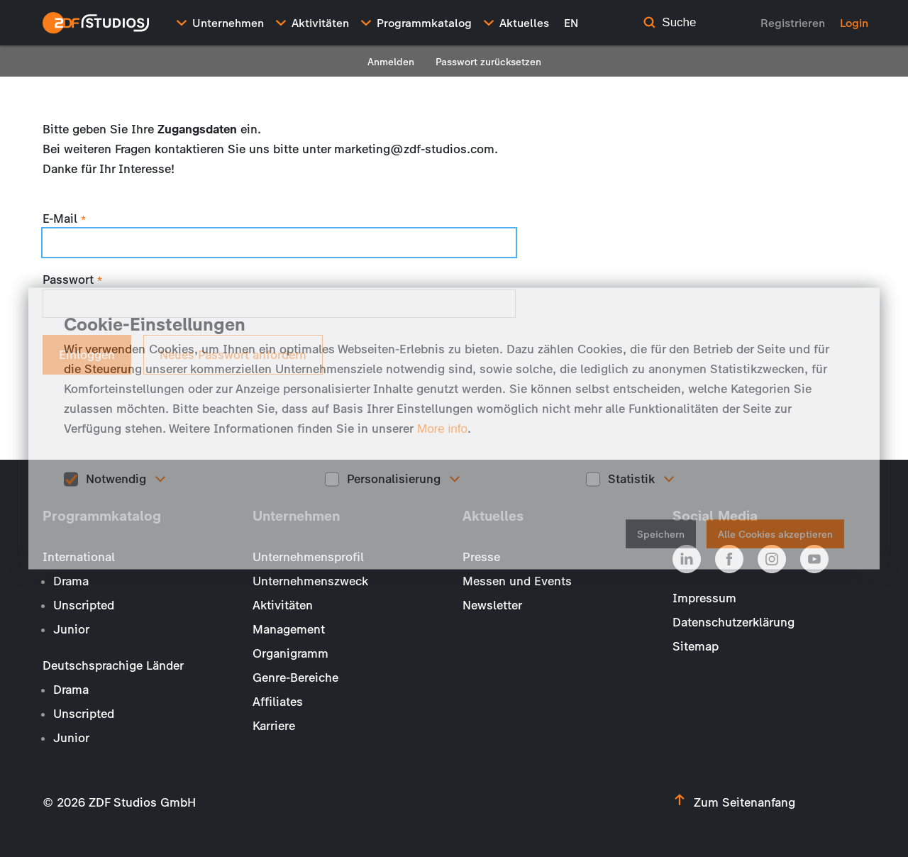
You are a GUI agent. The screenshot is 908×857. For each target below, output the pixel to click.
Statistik (631, 479)
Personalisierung (394, 479)
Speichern (661, 534)
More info (442, 429)
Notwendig (116, 479)
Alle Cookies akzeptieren (775, 534)
